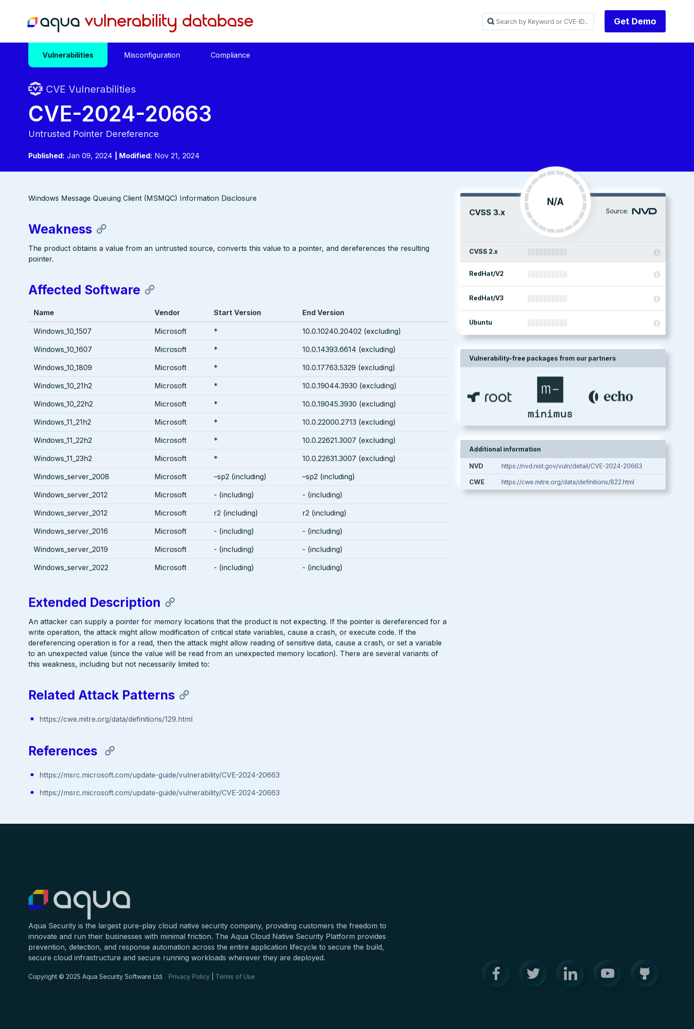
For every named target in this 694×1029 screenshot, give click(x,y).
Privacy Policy (189, 981)
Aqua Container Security (79, 909)
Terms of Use (235, 981)
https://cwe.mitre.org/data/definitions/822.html (567, 483)
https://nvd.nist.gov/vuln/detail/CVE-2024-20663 (571, 467)
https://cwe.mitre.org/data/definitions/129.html (116, 720)
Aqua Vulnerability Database (140, 23)
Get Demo (635, 21)
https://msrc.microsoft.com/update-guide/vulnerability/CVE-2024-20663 (159, 775)
